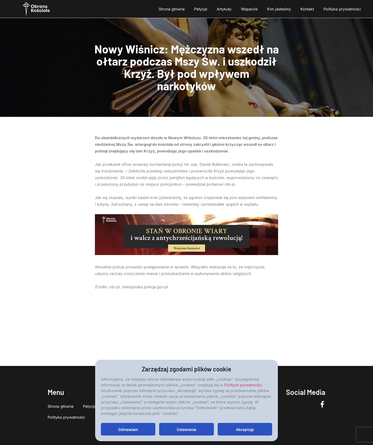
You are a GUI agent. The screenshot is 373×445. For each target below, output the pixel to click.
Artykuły (224, 9)
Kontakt (307, 9)
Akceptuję (245, 429)
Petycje (200, 9)
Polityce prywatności (243, 385)
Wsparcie (249, 9)
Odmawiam (128, 429)
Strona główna (172, 9)
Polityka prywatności (342, 9)
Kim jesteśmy (279, 9)
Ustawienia (186, 429)
